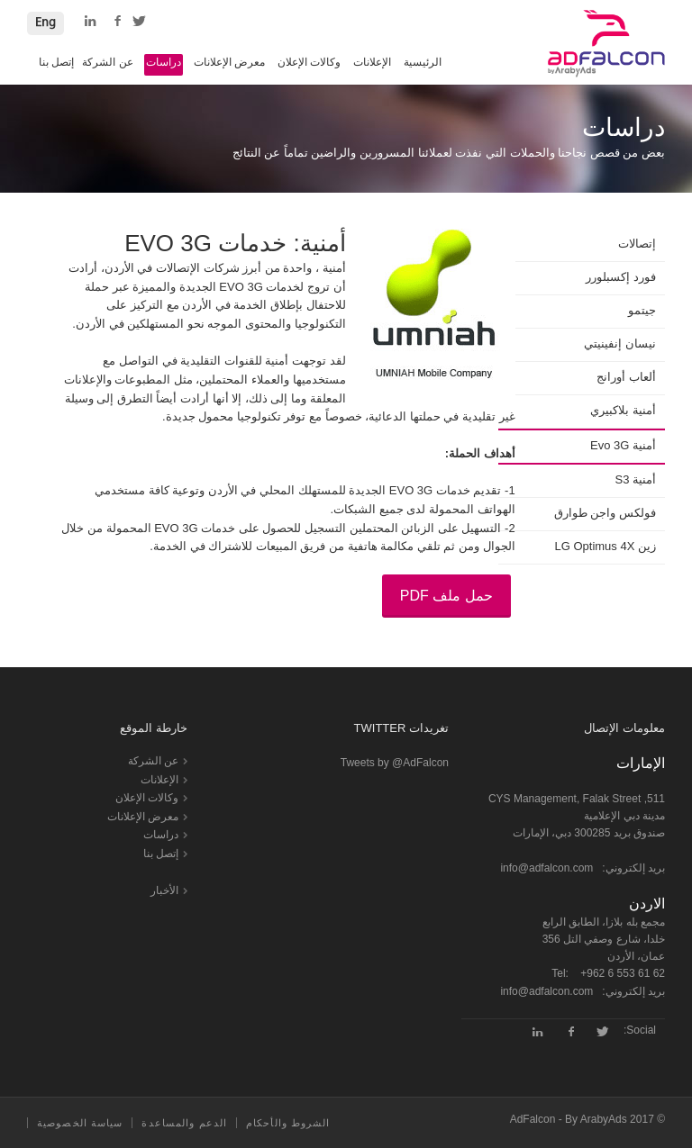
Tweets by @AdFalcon (395, 762)
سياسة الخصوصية (80, 1122)
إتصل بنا (56, 62)
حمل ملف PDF (446, 595)
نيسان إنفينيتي (620, 343)
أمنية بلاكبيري (623, 410)
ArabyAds (603, 1119)
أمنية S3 (635, 479)
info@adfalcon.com (546, 868)
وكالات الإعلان (309, 62)
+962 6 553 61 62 (622, 973)
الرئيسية (423, 62)
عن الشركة (107, 62)
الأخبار (164, 890)
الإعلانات (372, 62)
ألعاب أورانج (626, 377)
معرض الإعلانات (229, 62)
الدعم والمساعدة (184, 1122)
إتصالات (637, 243)
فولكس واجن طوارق (605, 513)
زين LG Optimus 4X (606, 546)
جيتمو (642, 310)
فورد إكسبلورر (621, 277)
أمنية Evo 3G (623, 445)
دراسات (163, 62)
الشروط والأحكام (288, 1122)
